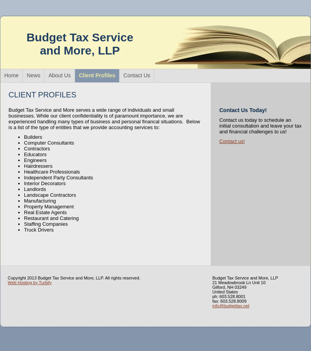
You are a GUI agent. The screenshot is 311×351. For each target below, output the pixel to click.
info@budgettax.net (230, 305)
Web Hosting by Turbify (30, 282)
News (33, 75)
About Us (59, 75)
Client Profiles (97, 75)
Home (11, 75)
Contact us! (232, 141)
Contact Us (136, 75)
